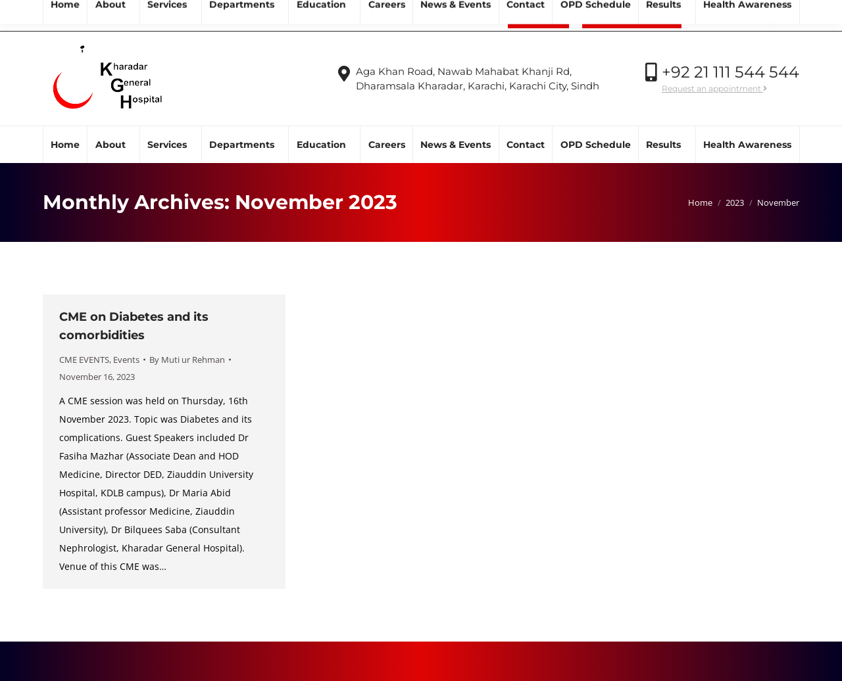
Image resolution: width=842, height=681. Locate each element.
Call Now (722, 16)
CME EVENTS (84, 359)
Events (126, 359)
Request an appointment (714, 88)
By (187, 359)
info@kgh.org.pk (143, 16)
